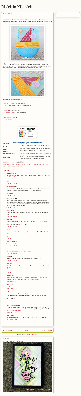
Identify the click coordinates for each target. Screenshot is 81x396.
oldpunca (8, 249)
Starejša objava (47, 330)
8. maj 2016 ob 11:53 (11, 216)
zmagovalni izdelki (18, 166)
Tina (7, 256)
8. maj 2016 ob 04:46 (11, 195)
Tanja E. (8, 315)
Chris (7, 263)
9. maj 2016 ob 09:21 (11, 260)
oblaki (23, 164)
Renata (8, 284)
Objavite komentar (9, 323)
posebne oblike (38, 164)
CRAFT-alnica (8, 115)
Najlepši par (22, 143)
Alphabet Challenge (10, 112)
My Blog (8, 181)
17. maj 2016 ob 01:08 (11, 312)
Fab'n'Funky (8, 110)
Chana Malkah (10, 186)
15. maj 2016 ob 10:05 (11, 302)
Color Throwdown (9, 122)
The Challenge (9, 119)
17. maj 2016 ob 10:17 (11, 319)
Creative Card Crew (10, 117)
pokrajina (27, 164)
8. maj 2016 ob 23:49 (11, 253)
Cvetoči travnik (10, 198)
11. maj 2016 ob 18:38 (11, 281)
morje (13, 164)
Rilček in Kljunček (16, 6)
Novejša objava (7, 330)
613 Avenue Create (10, 105)
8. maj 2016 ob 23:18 (11, 245)
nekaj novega (18, 164)
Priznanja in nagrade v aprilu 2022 (13, 341)
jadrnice (9, 164)
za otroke (11, 166)
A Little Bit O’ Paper (16, 310)
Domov (27, 330)
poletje (32, 164)
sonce (43, 164)
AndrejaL (8, 275)
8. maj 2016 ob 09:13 (11, 207)
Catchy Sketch (10, 241)
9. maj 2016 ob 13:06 (11, 272)
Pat (7, 229)
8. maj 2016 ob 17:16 (11, 226)
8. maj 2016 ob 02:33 (11, 183)
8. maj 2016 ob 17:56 (11, 238)
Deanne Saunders (11, 305)
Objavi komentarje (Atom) (31, 334)
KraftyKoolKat (10, 291)
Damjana (8, 210)
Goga (7, 219)
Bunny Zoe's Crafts (10, 103)
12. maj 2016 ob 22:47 (11, 288)
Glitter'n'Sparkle (9, 108)
